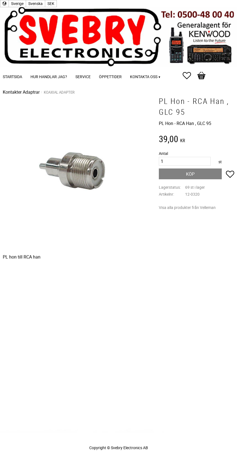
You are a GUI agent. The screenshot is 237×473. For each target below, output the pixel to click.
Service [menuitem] (83, 76)
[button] (190, 75)
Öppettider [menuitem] (110, 76)
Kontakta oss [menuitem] (143, 76)
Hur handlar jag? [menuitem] (48, 76)
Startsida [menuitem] (12, 76)
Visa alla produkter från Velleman (187, 207)
